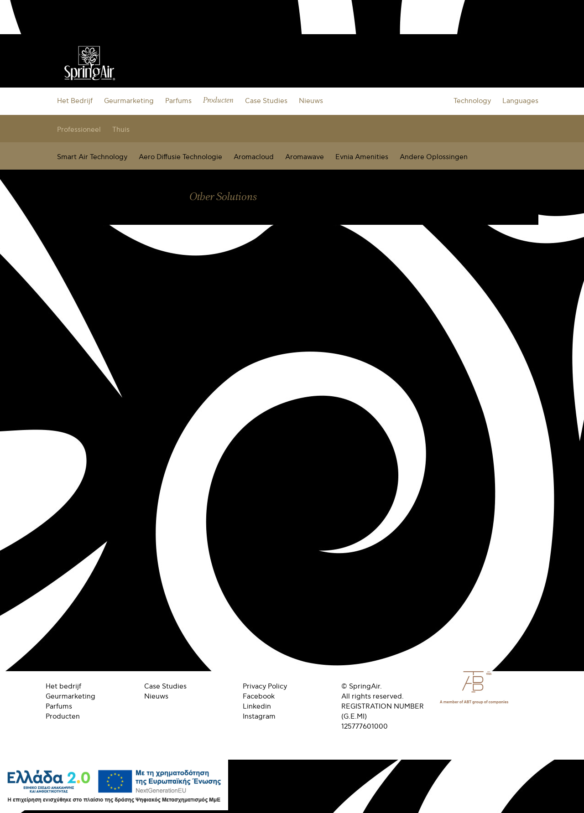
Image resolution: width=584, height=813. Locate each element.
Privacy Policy (265, 686)
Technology (472, 101)
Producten (218, 100)
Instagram (259, 716)
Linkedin (257, 706)
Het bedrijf (63, 686)
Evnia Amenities (361, 157)
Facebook (259, 696)
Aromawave (304, 157)
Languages (520, 101)
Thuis (121, 129)
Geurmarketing (129, 101)
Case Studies (266, 101)
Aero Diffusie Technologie (180, 157)
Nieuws (311, 101)
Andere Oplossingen (434, 157)
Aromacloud (254, 157)
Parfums (178, 101)
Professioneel (79, 129)
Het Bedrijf (75, 101)
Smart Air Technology (92, 157)
